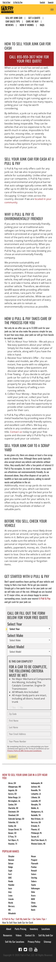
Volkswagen (35, 888)
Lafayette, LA (36, 793)
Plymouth (34, 863)
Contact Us (30, 935)
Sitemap (47, 941)
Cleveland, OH (13, 815)
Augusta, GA (12, 790)
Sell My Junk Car (14, 18)
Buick (33, 909)
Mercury (11, 906)
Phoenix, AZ (35, 829)
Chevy (33, 902)
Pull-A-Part (6, 2)
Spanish (50, 2)
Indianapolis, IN (36, 783)
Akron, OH (12, 783)
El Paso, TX (12, 836)
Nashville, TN (35, 815)
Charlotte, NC (13, 807)
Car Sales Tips (13, 21)
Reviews (10, 25)
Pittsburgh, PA (36, 832)
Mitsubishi (12, 913)
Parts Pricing (20, 929)
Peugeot (34, 859)
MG (9, 909)
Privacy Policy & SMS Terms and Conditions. (24, 750)
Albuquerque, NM (14, 786)
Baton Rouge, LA (14, 797)
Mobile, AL (35, 807)
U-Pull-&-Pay (17, 2)
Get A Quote (34, 18)
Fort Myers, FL (13, 840)
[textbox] (30, 629)
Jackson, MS (35, 786)
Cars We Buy (32, 21)
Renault (34, 870)
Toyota (33, 884)
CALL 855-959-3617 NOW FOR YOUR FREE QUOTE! (29, 59)
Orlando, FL (35, 825)
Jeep (9, 891)
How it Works (27, 25)
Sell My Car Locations (14, 941)
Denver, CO (12, 832)
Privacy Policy (34, 941)
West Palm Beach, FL (39, 840)
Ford (9, 874)
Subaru (33, 881)
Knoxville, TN (35, 790)
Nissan (33, 856)
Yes (14, 707)
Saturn (33, 874)
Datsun (10, 863)
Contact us (16, 431)
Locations (46, 929)
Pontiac (34, 866)
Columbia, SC (13, 822)
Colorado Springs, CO (16, 818)
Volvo (33, 891)
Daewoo (11, 859)
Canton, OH (12, 804)
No (21, 707)
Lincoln (11, 899)
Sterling (34, 877)
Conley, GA (12, 825)
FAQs (42, 25)
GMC (10, 877)
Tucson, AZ (35, 836)
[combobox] (29, 629)
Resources (7, 935)
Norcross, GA (36, 822)
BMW (33, 899)
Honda (10, 881)
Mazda (10, 902)
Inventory (34, 929)
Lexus (10, 895)
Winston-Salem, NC (38, 843)
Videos (19, 935)
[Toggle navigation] (52, 10)
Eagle (10, 870)
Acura (33, 895)
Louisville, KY (36, 800)
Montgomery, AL (37, 811)
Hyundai (11, 884)
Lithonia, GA (35, 797)
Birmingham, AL (14, 800)
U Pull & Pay (44, 598)
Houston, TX (12, 843)
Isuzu (10, 888)
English (42, 2)
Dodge (10, 866)
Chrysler (11, 856)
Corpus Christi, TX (15, 829)
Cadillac (34, 906)
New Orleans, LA (37, 818)
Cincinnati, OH (13, 811)
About (8, 929)
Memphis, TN (36, 804)
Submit (12, 757)
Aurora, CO (12, 793)
